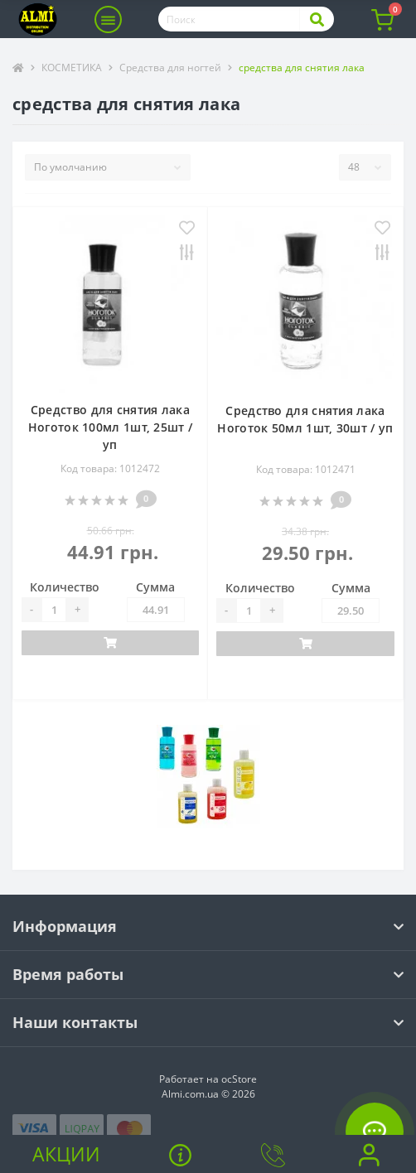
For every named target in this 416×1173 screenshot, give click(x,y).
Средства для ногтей (170, 67)
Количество (64, 587)
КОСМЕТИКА (71, 67)
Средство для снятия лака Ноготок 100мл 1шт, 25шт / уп (110, 427)
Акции (66, 1154)
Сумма (155, 587)
